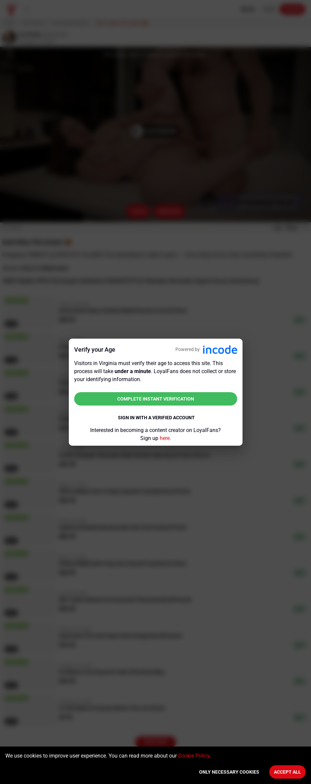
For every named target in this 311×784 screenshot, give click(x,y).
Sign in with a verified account (156, 417)
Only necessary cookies (229, 772)
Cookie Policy (193, 756)
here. (165, 438)
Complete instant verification (155, 399)
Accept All (287, 772)
